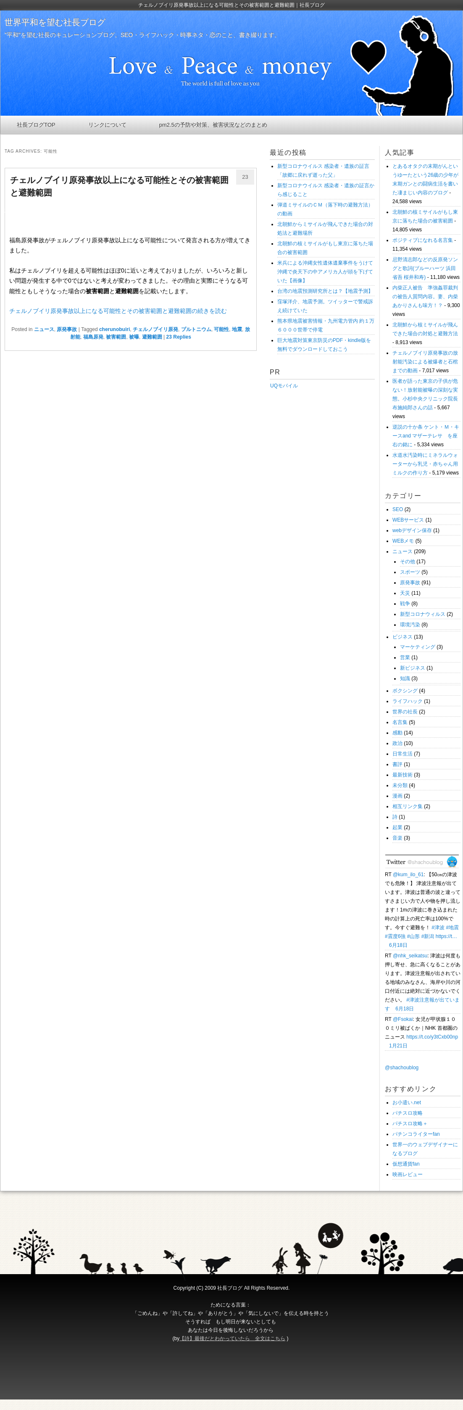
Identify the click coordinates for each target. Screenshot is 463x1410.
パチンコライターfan (416, 1134)
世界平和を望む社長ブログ (55, 22)
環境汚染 (410, 625)
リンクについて (107, 125)
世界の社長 (405, 712)
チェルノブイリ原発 (155, 329)
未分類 (400, 785)
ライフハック (407, 701)
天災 (405, 593)
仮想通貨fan (406, 1164)
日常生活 (402, 754)
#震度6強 (395, 936)
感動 (397, 733)
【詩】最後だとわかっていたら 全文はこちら (232, 1338)
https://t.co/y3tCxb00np (432, 1037)
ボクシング (405, 691)
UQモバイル (284, 386)
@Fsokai (403, 1019)
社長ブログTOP (36, 125)
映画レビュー (407, 1174)
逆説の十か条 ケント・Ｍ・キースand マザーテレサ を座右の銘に (425, 436)
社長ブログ (229, 1288)
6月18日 (398, 945)
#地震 (452, 927)
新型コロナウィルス (422, 614)
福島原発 (93, 337)
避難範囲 (152, 337)
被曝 (134, 337)
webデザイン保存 (412, 530)
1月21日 (398, 1046)
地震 (237, 329)
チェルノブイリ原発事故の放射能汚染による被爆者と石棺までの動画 (425, 362)
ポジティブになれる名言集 (422, 240)
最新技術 (402, 775)
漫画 (397, 796)
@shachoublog (401, 1068)
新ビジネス (412, 668)
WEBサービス (408, 520)
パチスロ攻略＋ (410, 1123)
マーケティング (417, 647)
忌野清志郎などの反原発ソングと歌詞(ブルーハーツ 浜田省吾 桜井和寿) (425, 268)
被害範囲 (116, 337)
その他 (407, 562)
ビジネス (402, 637)
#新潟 (427, 936)
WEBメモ (403, 541)
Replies (178, 337)
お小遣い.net (406, 1102)
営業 (405, 657)
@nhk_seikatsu (410, 956)
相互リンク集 (407, 806)
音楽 (397, 838)
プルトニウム (196, 329)
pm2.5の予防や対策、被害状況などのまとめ (213, 125)
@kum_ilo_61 (408, 874)
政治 (397, 743)
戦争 (405, 604)
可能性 (221, 329)
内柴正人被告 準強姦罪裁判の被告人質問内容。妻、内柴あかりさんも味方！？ (425, 296)
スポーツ (410, 572)
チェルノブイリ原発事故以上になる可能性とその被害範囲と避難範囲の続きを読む (118, 310)
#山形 (413, 936)
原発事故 (67, 329)
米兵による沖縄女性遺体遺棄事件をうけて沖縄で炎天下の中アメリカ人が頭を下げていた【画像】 (325, 272)
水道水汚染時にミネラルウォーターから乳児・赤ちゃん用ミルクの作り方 (425, 464)
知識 (405, 678)
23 (245, 177)
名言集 (400, 722)
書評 (397, 764)
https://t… (446, 936)
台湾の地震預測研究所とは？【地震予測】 (325, 291)
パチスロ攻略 (407, 1113)
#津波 (438, 927)
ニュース (44, 329)
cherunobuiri (114, 329)
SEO (397, 509)
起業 (397, 827)
